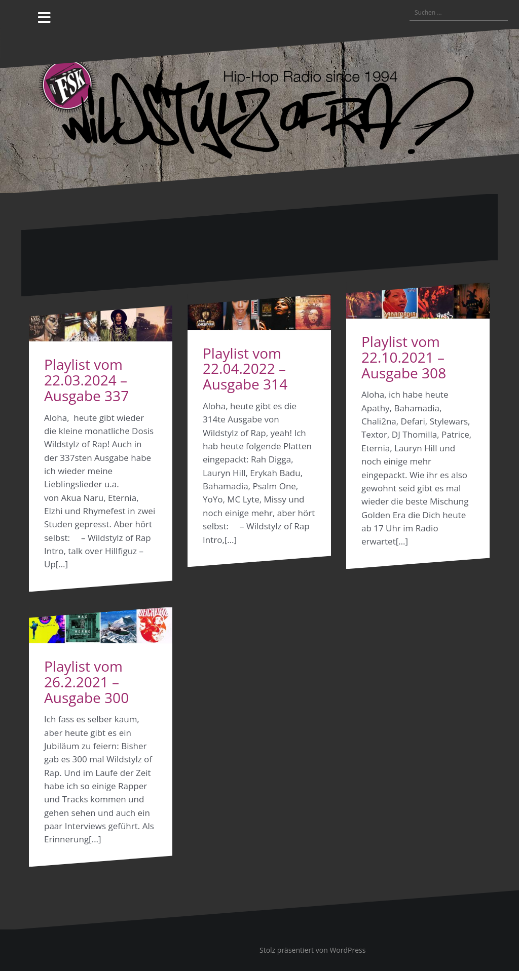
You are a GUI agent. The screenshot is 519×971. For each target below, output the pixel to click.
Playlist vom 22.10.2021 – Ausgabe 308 (403, 357)
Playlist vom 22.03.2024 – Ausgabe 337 (86, 380)
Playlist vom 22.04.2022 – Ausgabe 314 (245, 368)
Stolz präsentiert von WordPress (312, 950)
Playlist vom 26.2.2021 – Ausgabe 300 (86, 681)
